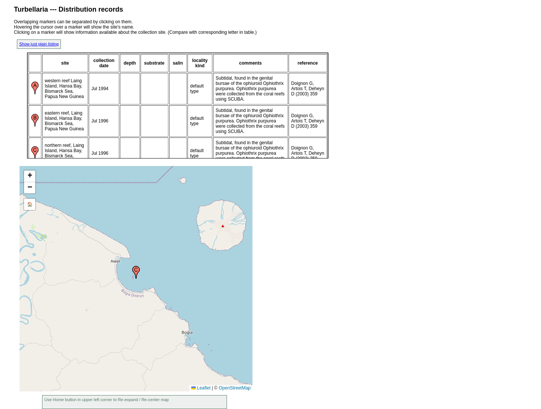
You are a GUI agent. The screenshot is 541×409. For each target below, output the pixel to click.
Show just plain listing (39, 44)
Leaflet (200, 388)
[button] (136, 272)
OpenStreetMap (235, 388)
